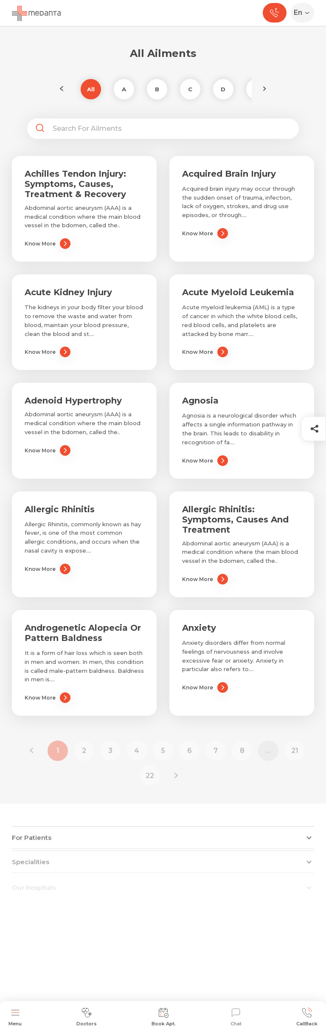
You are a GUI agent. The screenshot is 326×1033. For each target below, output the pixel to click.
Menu (15, 1017)
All (91, 89)
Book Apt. (164, 1017)
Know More (47, 243)
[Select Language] (304, 12)
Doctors (86, 1017)
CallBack (307, 1017)
